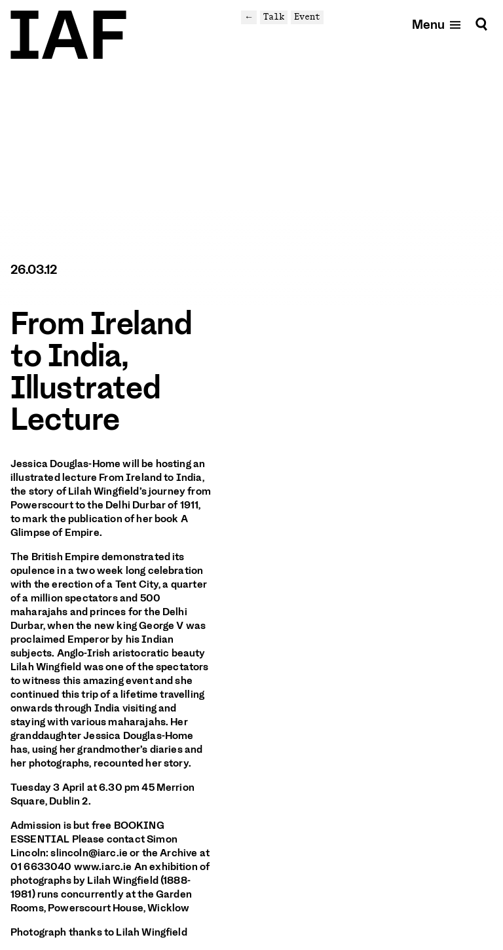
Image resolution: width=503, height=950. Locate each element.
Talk (273, 16)
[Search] (481, 23)
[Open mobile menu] (437, 23)
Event (307, 16)
